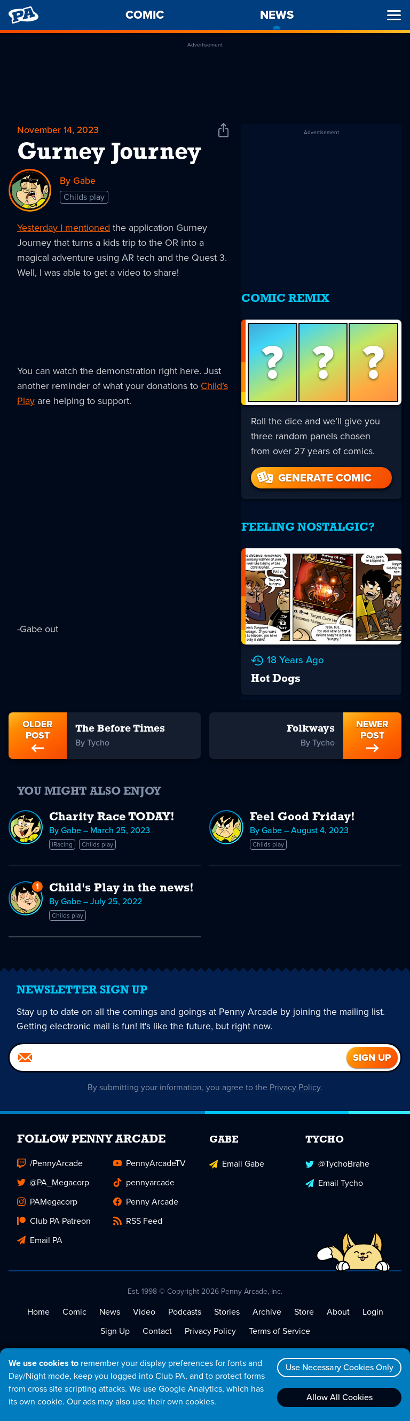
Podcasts (184, 1307)
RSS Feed (137, 1216)
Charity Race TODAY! (112, 807)
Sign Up (115, 1326)
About (338, 1307)
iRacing (62, 833)
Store (304, 1307)
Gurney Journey (109, 153)
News (109, 1307)
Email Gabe (236, 1158)
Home (38, 1307)
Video (144, 1307)
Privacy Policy (295, 1082)
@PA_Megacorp (53, 1177)
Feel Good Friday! (302, 807)
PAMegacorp (47, 1197)
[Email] (178, 1052)
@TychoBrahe (337, 1158)
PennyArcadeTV (149, 1158)
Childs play (84, 197)
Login (372, 1307)
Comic (74, 1307)
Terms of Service (279, 1326)
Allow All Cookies (338, 1397)
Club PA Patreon (54, 1216)
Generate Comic (313, 470)
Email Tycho (334, 1177)
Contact (157, 1326)
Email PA (39, 1235)
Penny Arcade (145, 1197)
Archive (267, 1307)
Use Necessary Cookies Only (338, 1367)
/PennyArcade (50, 1158)
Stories (227, 1307)
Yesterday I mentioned (63, 228)
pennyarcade (144, 1177)
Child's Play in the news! (121, 878)
